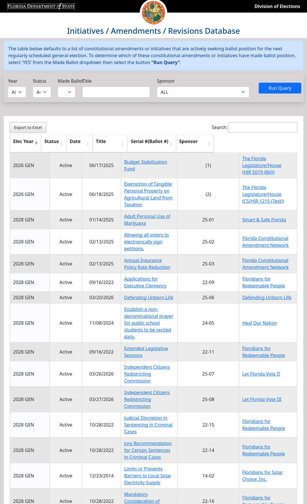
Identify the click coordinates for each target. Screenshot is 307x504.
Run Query (279, 88)
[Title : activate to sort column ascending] (147, 143)
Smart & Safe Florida (268, 209)
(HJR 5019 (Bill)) (262, 172)
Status (39, 81)
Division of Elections (277, 6)
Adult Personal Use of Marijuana (138, 209)
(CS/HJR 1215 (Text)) (267, 198)
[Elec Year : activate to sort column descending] (25, 143)
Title (86, 81)
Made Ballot (70, 81)
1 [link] (258, 452)
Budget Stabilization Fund (131, 165)
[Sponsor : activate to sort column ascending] (270, 143)
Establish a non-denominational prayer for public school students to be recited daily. (145, 302)
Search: (254, 127)
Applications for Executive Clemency (142, 262)
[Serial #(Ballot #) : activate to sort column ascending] (218, 143)
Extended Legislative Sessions (135, 324)
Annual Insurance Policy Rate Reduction (145, 243)
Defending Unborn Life (128, 280)
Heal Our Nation (263, 302)
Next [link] (287, 452)
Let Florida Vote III (265, 361)
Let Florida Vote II (265, 343)
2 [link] (271, 452)
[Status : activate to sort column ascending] (55, 143)
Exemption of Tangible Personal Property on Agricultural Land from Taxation (140, 191)
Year (12, 81)
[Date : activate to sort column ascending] (84, 143)
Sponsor (166, 81)
